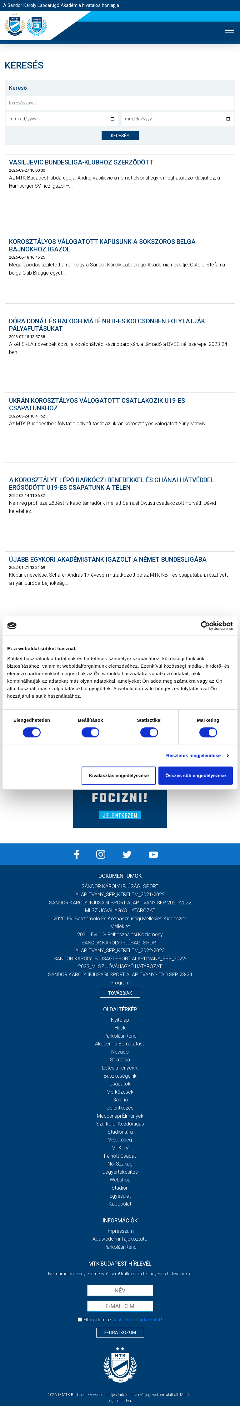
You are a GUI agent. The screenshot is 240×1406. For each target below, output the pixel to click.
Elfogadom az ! (122, 1319)
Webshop (120, 1180)
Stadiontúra (120, 1132)
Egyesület (120, 1196)
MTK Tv (120, 1148)
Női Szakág (120, 1164)
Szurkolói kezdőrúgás (120, 1124)
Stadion (120, 1188)
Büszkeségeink (120, 1076)
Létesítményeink (120, 1068)
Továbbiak (120, 993)
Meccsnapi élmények (120, 1116)
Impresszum (120, 1231)
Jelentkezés (120, 1108)
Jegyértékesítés (120, 1172)
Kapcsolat (120, 1204)
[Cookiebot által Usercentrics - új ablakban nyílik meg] (205, 625)
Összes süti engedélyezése (195, 775)
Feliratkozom (120, 1332)
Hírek (120, 1028)
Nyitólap (120, 1020)
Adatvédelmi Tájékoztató (120, 1239)
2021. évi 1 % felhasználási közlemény (120, 935)
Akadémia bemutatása (120, 1044)
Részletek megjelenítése (193, 755)
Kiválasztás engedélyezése (119, 775)
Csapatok (120, 1084)
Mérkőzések (120, 1092)
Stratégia (120, 1060)
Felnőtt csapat (120, 1156)
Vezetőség (120, 1140)
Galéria (120, 1100)
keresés (120, 135)
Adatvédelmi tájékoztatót (136, 1319)
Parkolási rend (120, 1036)
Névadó (120, 1052)
